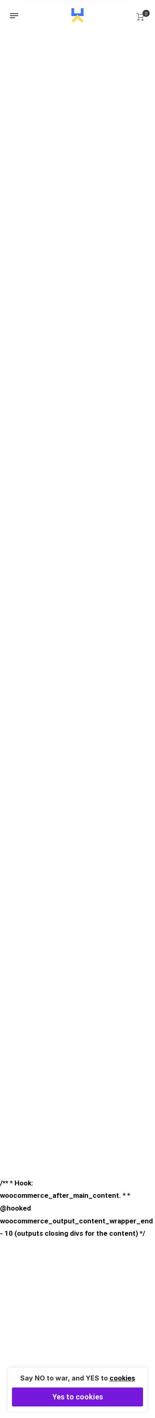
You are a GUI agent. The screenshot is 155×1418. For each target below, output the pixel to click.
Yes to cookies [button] (77, 1396)
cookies (122, 1378)
